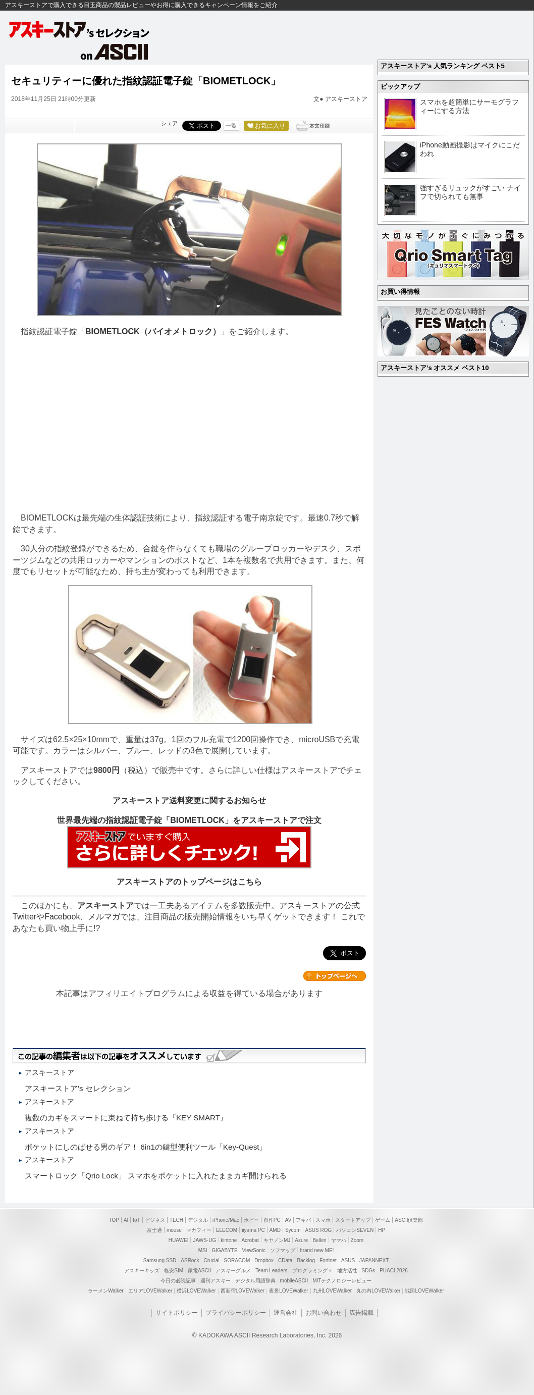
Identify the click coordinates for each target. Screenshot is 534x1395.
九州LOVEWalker (332, 1291)
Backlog (306, 1260)
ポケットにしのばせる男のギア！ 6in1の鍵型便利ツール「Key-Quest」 (145, 1147)
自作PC (272, 1220)
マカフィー (198, 1230)
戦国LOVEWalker (424, 1291)
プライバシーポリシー (235, 1312)
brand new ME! (317, 1250)
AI (126, 1220)
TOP (114, 1220)
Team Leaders (271, 1270)
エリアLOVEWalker (150, 1291)
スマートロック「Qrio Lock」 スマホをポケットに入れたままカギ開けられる (156, 1175)
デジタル (198, 1220)
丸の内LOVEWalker (378, 1291)
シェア (169, 123)
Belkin (319, 1240)
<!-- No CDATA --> (189, 424)
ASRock (190, 1260)
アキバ (303, 1220)
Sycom (293, 1230)
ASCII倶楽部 (409, 1220)
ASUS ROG (318, 1230)
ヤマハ (338, 1240)
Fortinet (328, 1260)
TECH (176, 1220)
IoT (136, 1220)
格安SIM (173, 1270)
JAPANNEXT (374, 1260)
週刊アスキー (215, 1280)
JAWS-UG (204, 1240)
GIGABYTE (224, 1250)
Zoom (357, 1240)
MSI (202, 1250)
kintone (229, 1240)
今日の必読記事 (178, 1280)
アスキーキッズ (141, 1270)
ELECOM (226, 1230)
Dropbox (264, 1260)
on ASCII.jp (114, 51)
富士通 (154, 1230)
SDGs (369, 1270)
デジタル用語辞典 (255, 1280)
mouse (174, 1230)
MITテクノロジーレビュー (341, 1280)
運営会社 (286, 1312)
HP (381, 1230)
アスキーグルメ (233, 1270)
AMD (275, 1230)
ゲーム (382, 1220)
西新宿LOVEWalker (242, 1291)
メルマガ (104, 916)
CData (285, 1260)
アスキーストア (346, 98)
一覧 (231, 126)
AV (288, 1220)
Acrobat (249, 1240)
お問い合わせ (323, 1312)
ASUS (348, 1260)
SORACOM (237, 1260)
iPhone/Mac (225, 1220)
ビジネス (155, 1220)
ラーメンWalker (106, 1291)
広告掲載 (361, 1312)
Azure (301, 1240)
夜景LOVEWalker (288, 1291)
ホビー (251, 1220)
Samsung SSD (160, 1260)
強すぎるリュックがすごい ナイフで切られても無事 (470, 192)
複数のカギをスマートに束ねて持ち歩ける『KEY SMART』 (126, 1117)
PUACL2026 (394, 1270)
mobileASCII (294, 1280)
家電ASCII (199, 1270)
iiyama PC (253, 1230)
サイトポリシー (176, 1312)
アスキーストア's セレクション (79, 29)
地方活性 (347, 1270)
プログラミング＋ (312, 1270)
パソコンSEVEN (354, 1230)
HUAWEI (179, 1240)
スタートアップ (352, 1220)
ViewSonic (254, 1250)
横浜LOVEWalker (196, 1291)
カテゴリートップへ (334, 976)
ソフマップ (282, 1250)
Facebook (62, 916)
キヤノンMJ (276, 1240)
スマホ (323, 1220)
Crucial (211, 1260)
